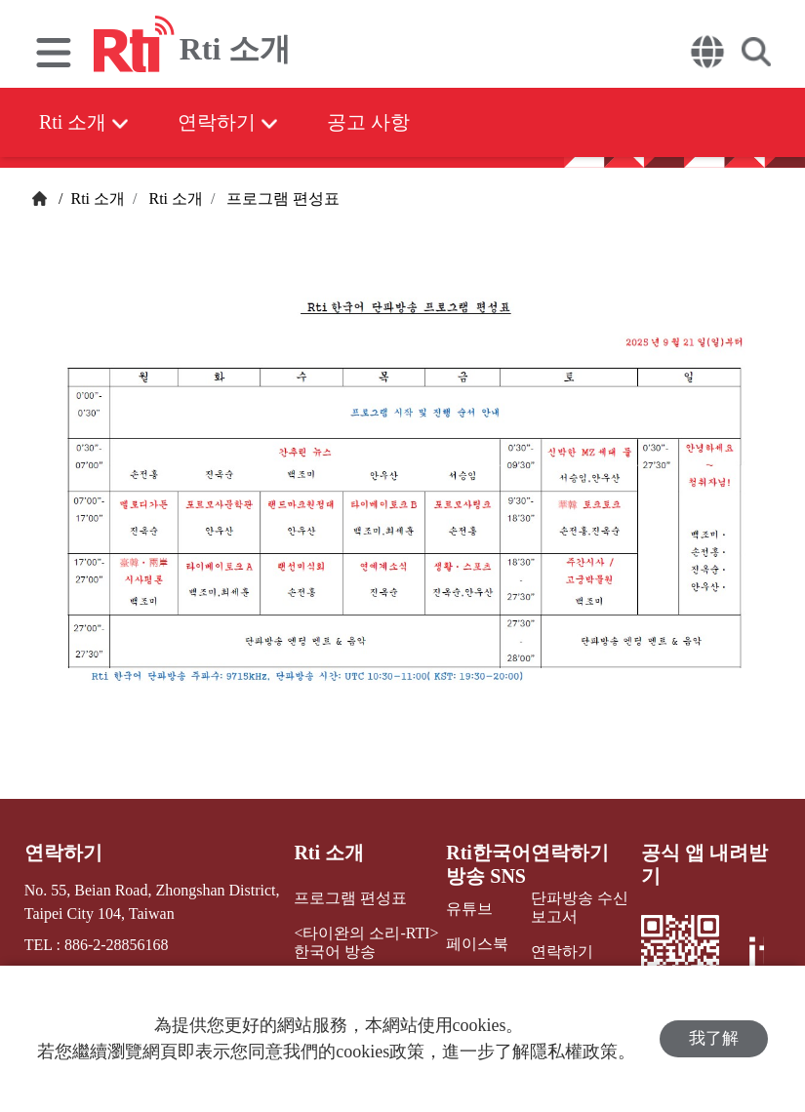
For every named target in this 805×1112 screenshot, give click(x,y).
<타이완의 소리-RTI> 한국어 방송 (366, 942)
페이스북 (477, 943)
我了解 (714, 1038)
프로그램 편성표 (281, 198)
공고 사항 (368, 122)
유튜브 (469, 908)
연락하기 (228, 122)
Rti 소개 (84, 122)
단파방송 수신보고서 (579, 907)
